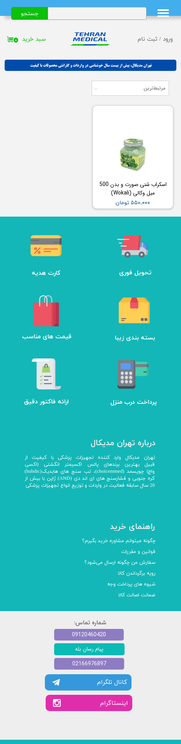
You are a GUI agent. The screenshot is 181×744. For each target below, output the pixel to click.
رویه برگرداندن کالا (136, 573)
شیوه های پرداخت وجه (131, 584)
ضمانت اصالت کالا (136, 595)
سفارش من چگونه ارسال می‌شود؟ (119, 562)
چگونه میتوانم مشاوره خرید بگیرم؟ (118, 540)
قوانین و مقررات (138, 551)
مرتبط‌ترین (154, 88)
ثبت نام (147, 39)
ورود (168, 39)
